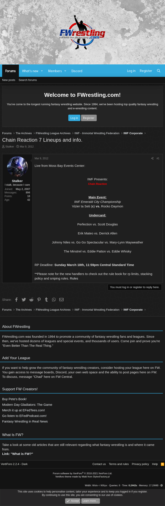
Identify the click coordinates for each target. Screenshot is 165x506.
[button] (42, 71)
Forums (10, 70)
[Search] (158, 70)
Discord (77, 70)
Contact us (99, 464)
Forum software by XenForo (82, 473)
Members (55, 70)
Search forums (28, 80)
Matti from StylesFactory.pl (96, 476)
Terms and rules (119, 464)
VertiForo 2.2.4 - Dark (14, 464)
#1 (158, 158)
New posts (8, 80)
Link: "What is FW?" (17, 456)
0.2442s (132, 485)
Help (155, 464)
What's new (30, 70)
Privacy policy (140, 464)
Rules (74, 278)
